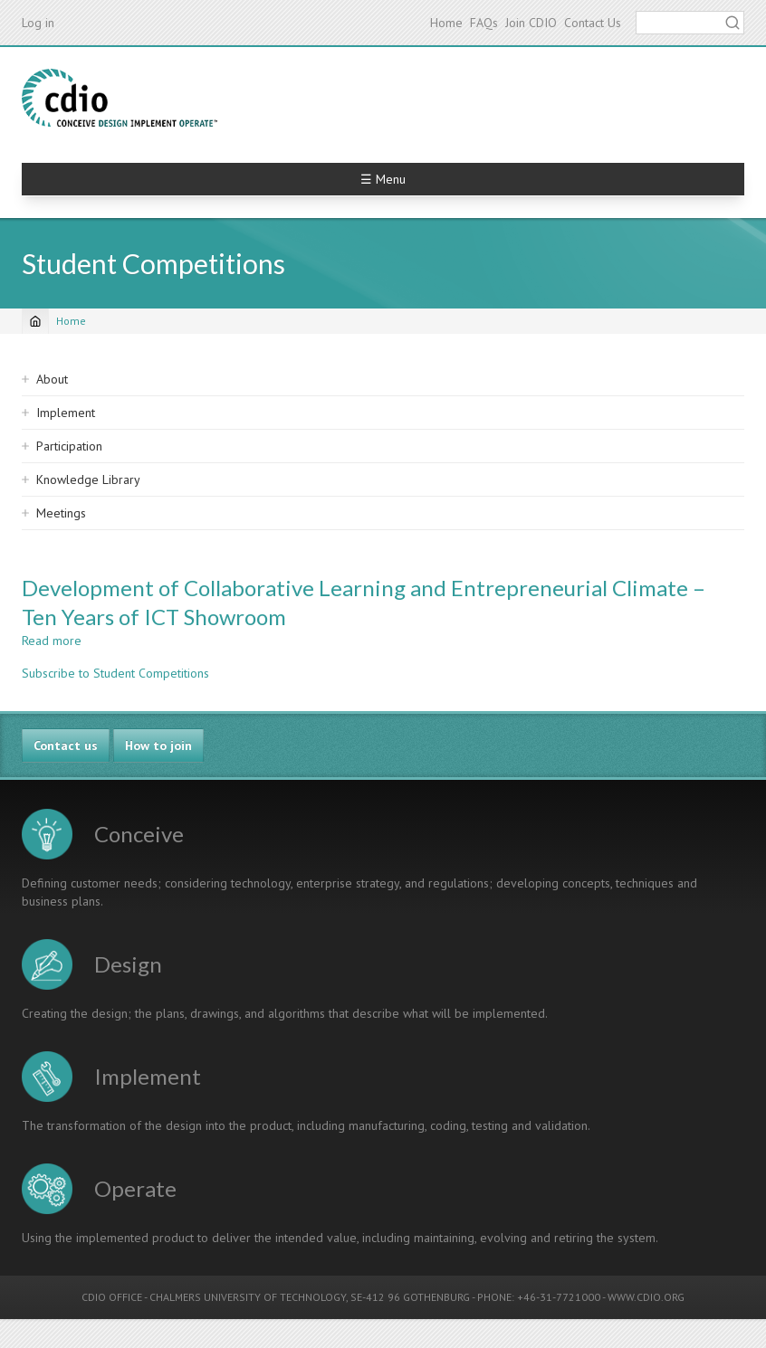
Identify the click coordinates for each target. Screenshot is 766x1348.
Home (446, 22)
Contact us (66, 745)
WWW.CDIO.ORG (646, 1297)
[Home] (35, 321)
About (52, 379)
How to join (158, 745)
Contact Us (592, 22)
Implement (65, 412)
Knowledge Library (88, 479)
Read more (51, 640)
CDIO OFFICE (111, 1297)
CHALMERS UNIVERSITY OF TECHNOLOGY (247, 1297)
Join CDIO (531, 22)
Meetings (61, 513)
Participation (69, 446)
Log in (38, 22)
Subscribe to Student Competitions (115, 673)
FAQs (484, 22)
